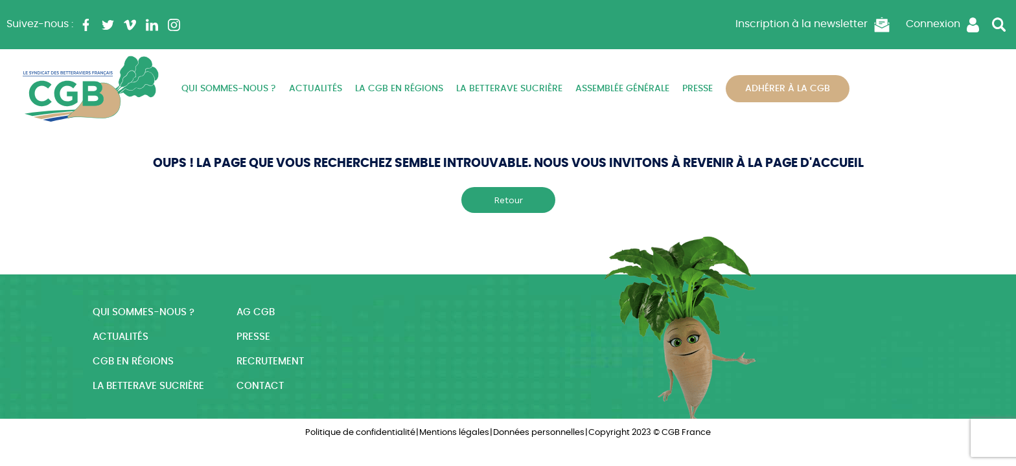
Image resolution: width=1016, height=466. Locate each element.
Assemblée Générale (622, 88)
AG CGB (256, 312)
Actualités (315, 88)
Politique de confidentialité (360, 432)
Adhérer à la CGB (787, 88)
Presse (697, 88)
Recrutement (270, 361)
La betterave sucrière (509, 88)
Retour (508, 200)
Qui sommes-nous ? (228, 88)
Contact (260, 386)
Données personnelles (538, 432)
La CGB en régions (399, 88)
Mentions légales (454, 432)
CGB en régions (133, 361)
